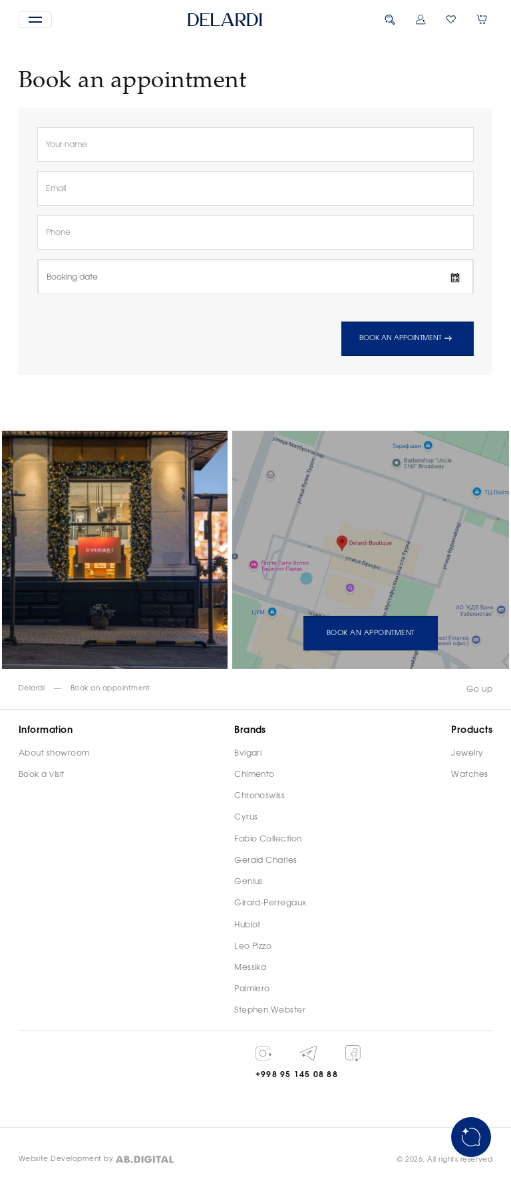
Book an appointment (407, 339)
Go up (479, 689)
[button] (35, 19)
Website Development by (66, 1159)
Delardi (32, 688)
